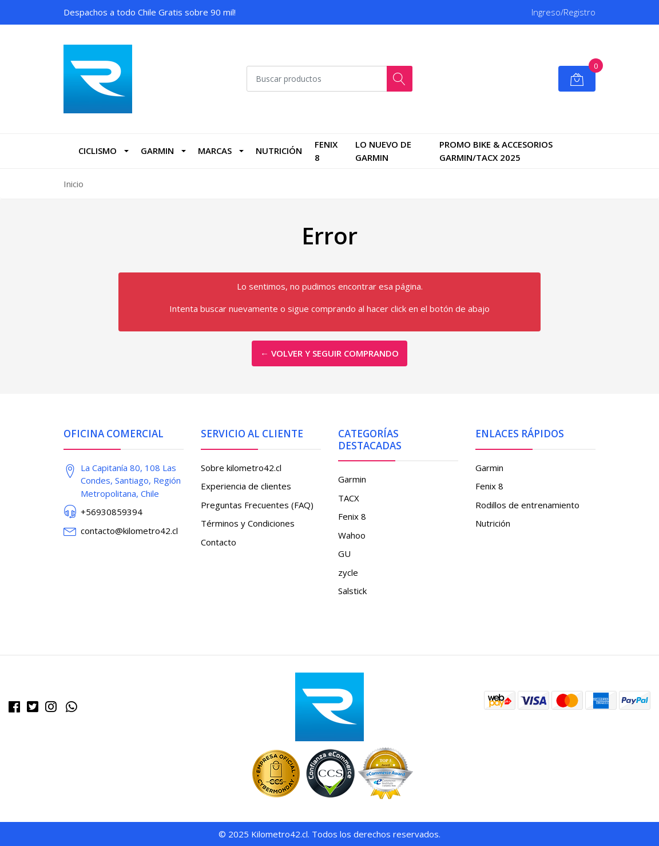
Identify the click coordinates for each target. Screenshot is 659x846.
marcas (215, 150)
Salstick (352, 590)
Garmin (157, 150)
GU (344, 553)
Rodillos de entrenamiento (527, 505)
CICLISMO (97, 150)
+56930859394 (111, 511)
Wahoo (352, 535)
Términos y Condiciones (248, 523)
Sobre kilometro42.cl (241, 467)
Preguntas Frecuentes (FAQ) (257, 505)
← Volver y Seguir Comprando (329, 353)
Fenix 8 (326, 151)
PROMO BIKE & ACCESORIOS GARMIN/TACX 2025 (496, 151)
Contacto (218, 542)
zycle (348, 572)
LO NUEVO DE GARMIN (383, 151)
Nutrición (279, 150)
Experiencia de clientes (246, 486)
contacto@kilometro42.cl (129, 530)
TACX (348, 498)
